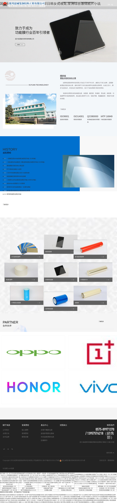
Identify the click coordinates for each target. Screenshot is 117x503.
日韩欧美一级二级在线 (48, 486)
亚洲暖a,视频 (48, 490)
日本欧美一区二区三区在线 (107, 488)
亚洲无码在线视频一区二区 (107, 490)
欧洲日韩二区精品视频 (85, 490)
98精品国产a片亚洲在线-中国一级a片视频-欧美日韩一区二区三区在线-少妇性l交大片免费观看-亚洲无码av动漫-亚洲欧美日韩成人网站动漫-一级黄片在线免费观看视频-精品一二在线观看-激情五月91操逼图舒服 (28, 479)
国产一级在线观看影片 (28, 488)
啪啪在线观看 (85, 486)
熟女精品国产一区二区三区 (9, 490)
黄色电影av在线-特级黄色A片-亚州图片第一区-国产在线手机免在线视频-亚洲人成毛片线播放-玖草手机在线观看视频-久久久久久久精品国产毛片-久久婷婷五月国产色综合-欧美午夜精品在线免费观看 (56, 495)
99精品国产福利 (48, 488)
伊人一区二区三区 (66, 486)
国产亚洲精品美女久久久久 (28, 490)
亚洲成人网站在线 (66, 490)
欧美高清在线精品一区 (9, 486)
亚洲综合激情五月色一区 (86, 488)
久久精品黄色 (28, 486)
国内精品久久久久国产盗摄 (66, 488)
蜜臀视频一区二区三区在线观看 (107, 486)
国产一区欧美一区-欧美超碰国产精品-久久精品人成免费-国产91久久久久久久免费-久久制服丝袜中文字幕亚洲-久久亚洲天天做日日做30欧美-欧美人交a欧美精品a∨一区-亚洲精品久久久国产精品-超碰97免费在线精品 (48, 479)
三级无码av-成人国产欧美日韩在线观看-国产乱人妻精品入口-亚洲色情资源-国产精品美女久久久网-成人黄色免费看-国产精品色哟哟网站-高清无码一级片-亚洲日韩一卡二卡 (66, 479)
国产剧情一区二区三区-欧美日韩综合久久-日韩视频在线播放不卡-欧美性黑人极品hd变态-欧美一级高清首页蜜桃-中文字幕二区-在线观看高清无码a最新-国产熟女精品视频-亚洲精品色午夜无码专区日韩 (9, 479)
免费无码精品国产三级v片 (9, 488)
